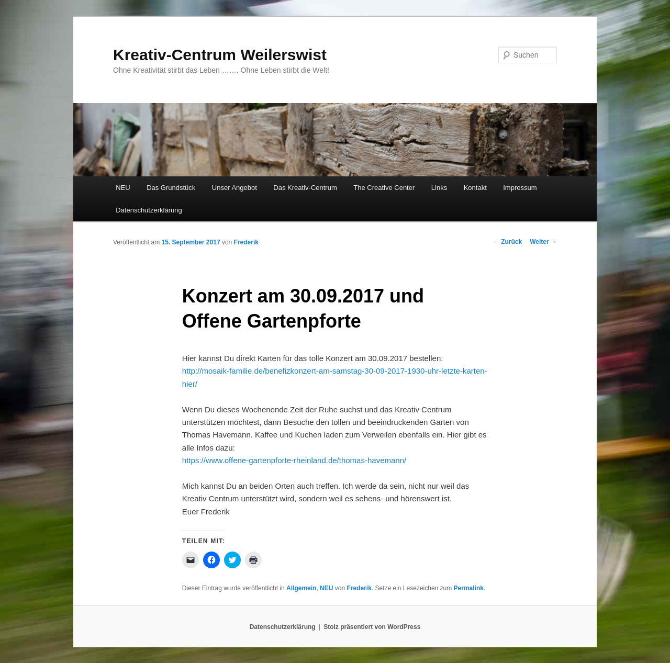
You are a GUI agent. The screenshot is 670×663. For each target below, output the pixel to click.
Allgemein (301, 588)
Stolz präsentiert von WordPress (371, 627)
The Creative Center (384, 188)
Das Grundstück (171, 188)
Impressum (520, 188)
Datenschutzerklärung (149, 210)
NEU (123, 188)
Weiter (543, 241)
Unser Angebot (234, 188)
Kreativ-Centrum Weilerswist (220, 54)
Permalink (469, 588)
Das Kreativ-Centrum (305, 188)
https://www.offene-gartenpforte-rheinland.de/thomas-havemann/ (294, 460)
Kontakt (475, 188)
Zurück (507, 241)
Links (439, 188)
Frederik (246, 242)
